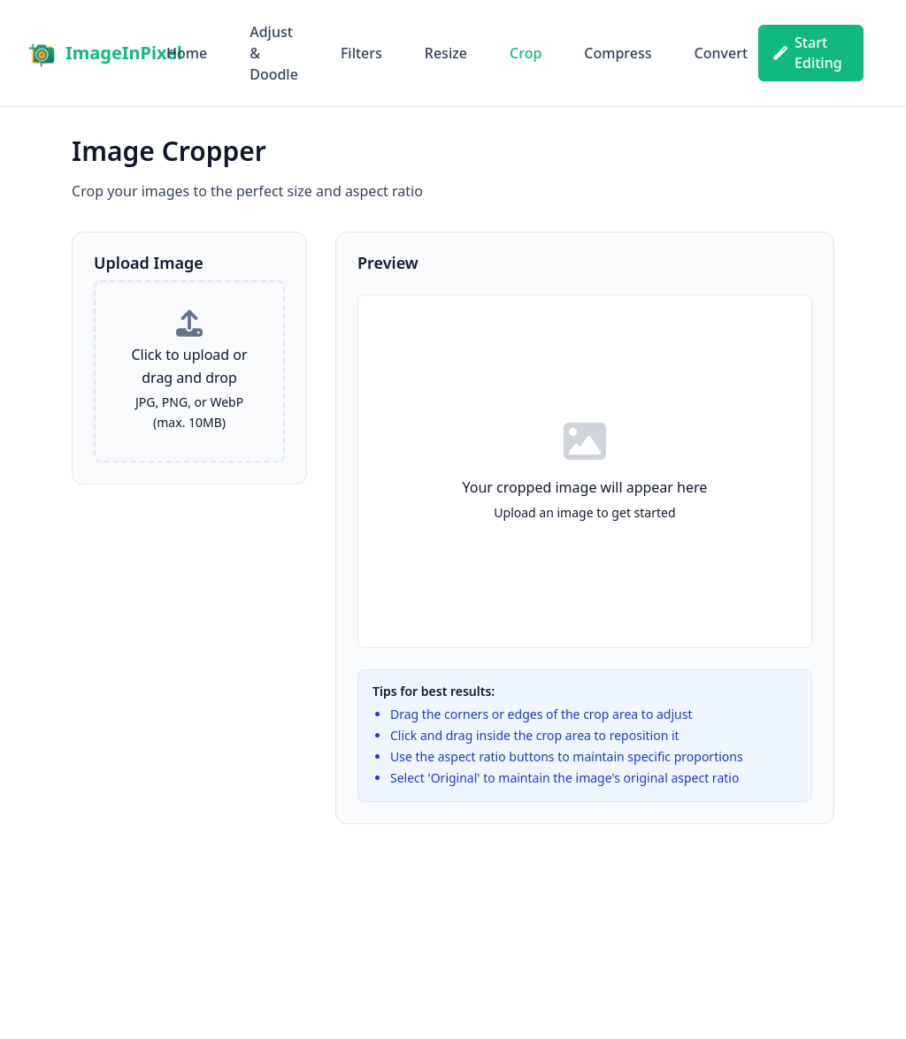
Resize (446, 53)
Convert (721, 53)
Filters (361, 53)
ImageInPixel (123, 53)
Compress (617, 53)
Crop (525, 53)
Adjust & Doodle (274, 53)
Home (186, 53)
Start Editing (807, 53)
